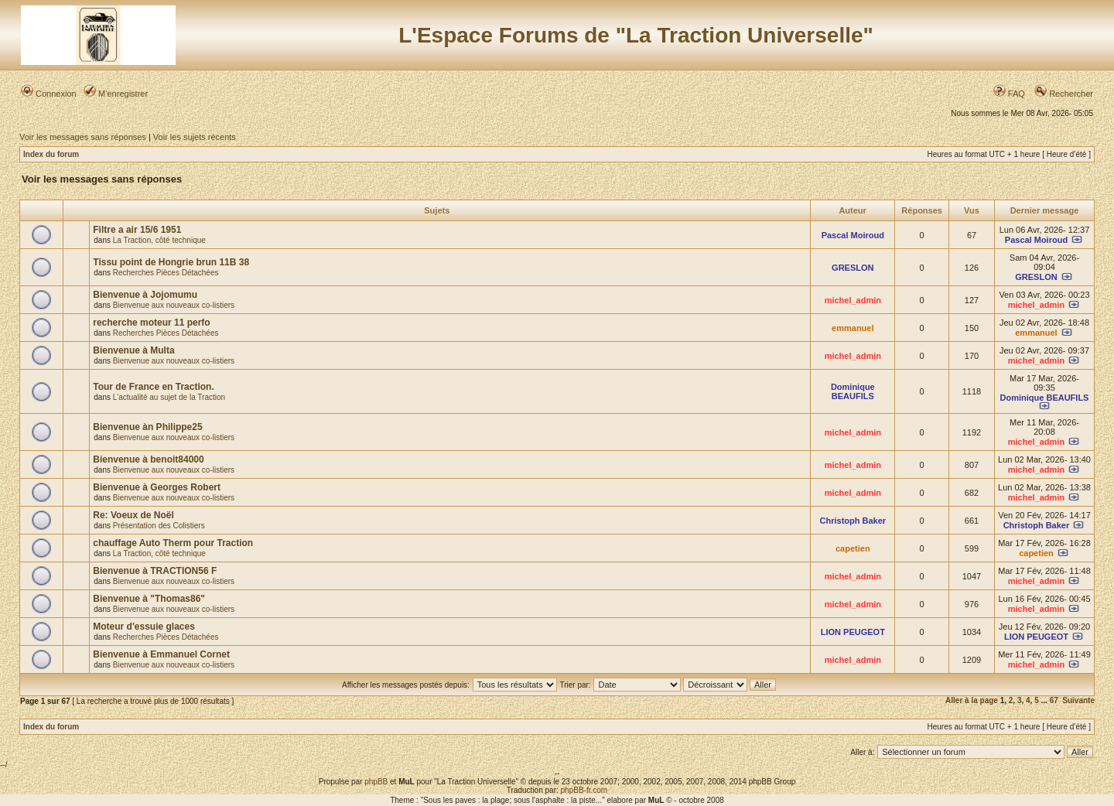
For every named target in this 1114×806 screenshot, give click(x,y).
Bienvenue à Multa (133, 350)
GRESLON (852, 267)
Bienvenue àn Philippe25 (147, 427)
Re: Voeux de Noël (133, 515)
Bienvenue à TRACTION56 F (155, 570)
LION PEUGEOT (853, 632)
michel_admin (853, 300)
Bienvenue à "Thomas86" (149, 598)
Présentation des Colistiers (159, 525)
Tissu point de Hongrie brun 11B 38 (171, 262)
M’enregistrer (116, 93)
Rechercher (1063, 93)
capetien (853, 548)
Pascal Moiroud (853, 235)
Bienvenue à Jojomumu (145, 294)
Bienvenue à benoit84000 (148, 459)
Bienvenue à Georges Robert (156, 487)
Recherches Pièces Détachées (166, 272)
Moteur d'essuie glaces (144, 626)
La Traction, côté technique (159, 240)
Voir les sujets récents (194, 137)
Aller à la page (971, 700)
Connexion (49, 93)
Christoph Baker (853, 520)
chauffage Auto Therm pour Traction (173, 543)
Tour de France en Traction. (153, 386)
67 (1054, 700)
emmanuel (852, 328)
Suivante (1078, 700)
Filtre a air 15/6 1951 (137, 229)
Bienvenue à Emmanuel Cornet (161, 654)
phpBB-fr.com (584, 790)
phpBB (376, 781)
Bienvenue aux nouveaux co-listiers (173, 305)
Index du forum (51, 154)
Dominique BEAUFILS (853, 391)
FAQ (1009, 93)
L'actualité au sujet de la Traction (169, 397)
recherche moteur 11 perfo (151, 322)
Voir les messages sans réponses (82, 137)
